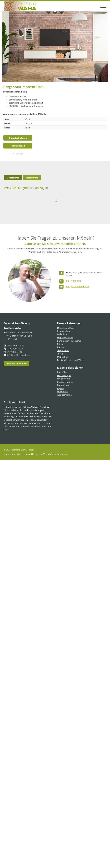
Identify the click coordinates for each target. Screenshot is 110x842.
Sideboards (62, 391)
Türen (60, 353)
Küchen (60, 347)
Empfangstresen (65, 337)
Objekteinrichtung (66, 327)
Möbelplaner (13, 177)
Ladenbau (62, 334)
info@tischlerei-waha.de (77, 286)
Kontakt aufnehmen (17, 363)
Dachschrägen (64, 375)
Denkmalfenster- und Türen (70, 360)
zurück (19, 153)
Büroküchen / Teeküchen (69, 340)
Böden (60, 344)
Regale (60, 388)
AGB (43, 454)
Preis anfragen (18, 145)
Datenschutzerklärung (28, 454)
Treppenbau (63, 350)
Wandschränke (64, 394)
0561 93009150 (74, 281)
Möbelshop (62, 356)
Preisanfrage (32, 177)
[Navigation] (102, 6)
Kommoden (63, 385)
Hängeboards (63, 378)
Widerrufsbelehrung (57, 454)
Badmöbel (62, 372)
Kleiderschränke (65, 381)
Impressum (9, 454)
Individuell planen (18, 138)
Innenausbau (63, 331)
